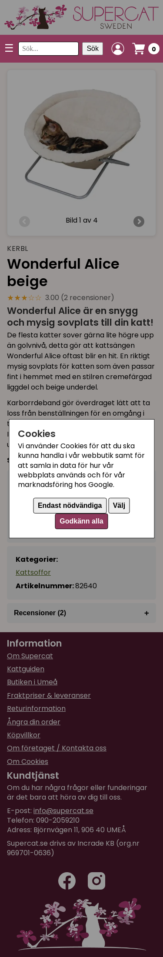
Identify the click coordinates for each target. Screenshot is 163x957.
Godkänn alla (81, 521)
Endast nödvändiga (70, 505)
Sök (92, 48)
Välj (119, 505)
